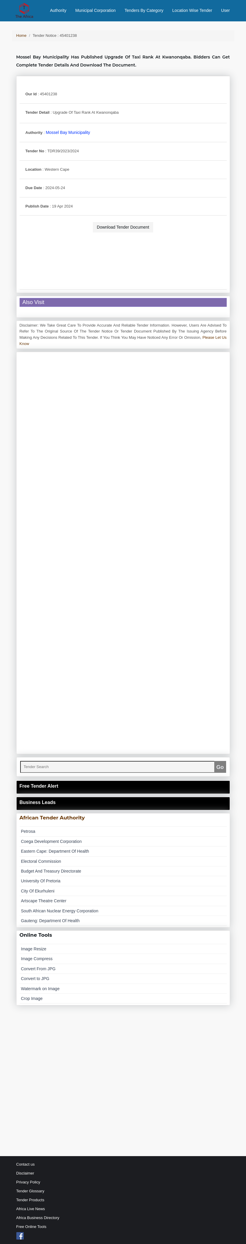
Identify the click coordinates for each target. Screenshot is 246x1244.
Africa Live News (30, 1209)
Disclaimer (25, 1173)
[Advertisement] (123, 252)
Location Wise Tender (192, 10)
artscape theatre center (43, 900)
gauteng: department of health (50, 920)
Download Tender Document (123, 227)
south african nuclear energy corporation (60, 911)
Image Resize (34, 949)
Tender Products (30, 1200)
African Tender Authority (52, 818)
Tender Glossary (30, 1191)
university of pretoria (41, 881)
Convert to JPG (35, 978)
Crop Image (32, 998)
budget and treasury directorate (51, 871)
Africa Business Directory (37, 1217)
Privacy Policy (28, 1182)
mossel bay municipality (68, 132)
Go (220, 767)
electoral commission (41, 861)
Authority (58, 10)
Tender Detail (38, 112)
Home (21, 35)
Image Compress (37, 958)
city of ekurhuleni (38, 891)
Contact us (25, 1164)
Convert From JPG (38, 968)
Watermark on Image (40, 988)
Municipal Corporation (95, 10)
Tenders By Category (144, 10)
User (225, 10)
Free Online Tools (31, 1226)
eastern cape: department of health (55, 851)
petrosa (28, 831)
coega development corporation (51, 841)
